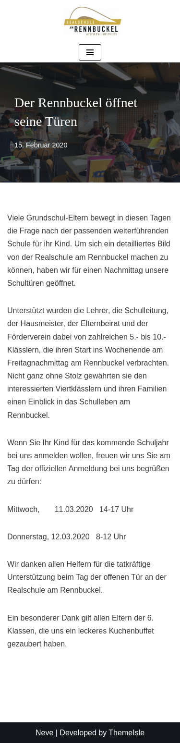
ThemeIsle (126, 733)
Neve (44, 733)
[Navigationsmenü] (90, 52)
